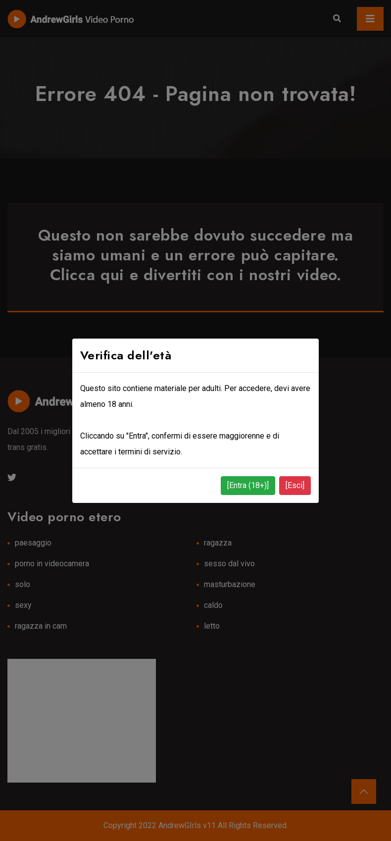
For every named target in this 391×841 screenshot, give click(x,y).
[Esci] (295, 485)
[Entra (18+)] (248, 485)
